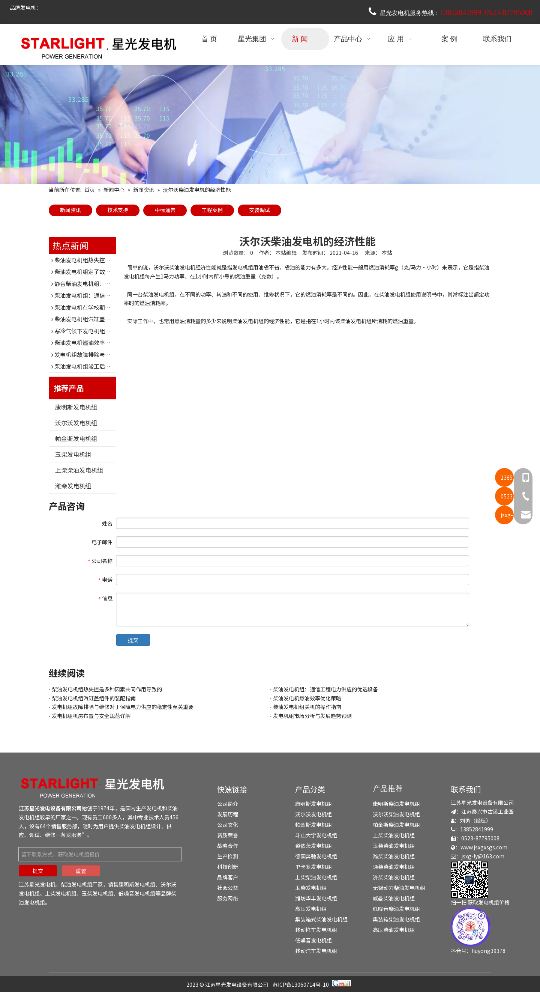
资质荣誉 (227, 835)
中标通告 (165, 210)
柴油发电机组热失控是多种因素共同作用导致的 (113, 260)
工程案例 (212, 210)
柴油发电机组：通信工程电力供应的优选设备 (110, 295)
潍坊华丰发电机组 (316, 898)
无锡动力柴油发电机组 (399, 887)
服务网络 (227, 898)
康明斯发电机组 (76, 406)
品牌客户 (227, 877)
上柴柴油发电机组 (79, 469)
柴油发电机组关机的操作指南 (307, 707)
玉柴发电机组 (73, 454)
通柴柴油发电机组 (394, 866)
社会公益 (227, 887)
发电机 (154, 808)
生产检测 (227, 856)
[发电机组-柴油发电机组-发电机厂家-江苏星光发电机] (94, 787)
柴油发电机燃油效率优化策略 (91, 342)
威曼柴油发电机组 (394, 898)
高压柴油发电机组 (394, 929)
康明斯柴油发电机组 (396, 803)
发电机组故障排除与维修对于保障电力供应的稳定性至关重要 (123, 707)
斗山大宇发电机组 (316, 835)
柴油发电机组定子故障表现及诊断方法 (102, 271)
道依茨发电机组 (313, 845)
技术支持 (117, 210)
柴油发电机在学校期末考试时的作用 (99, 307)
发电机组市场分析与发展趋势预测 (312, 716)
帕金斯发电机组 (76, 438)
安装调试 (259, 210)
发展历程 (227, 814)
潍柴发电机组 (73, 485)
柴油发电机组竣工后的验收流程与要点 (102, 366)
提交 (133, 640)
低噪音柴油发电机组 (396, 908)
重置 (81, 871)
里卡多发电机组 (313, 866)
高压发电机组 (311, 908)
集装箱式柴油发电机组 (321, 919)
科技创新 (227, 866)
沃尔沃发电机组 (76, 422)
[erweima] (469, 879)
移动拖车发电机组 (316, 929)
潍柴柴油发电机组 (394, 856)
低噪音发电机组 (136, 893)
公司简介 (227, 803)
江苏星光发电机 (37, 884)
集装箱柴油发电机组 (396, 919)
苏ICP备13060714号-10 (301, 984)
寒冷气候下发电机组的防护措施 (93, 331)
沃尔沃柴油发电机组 (396, 814)
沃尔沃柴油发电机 (174, 267)
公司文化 (227, 824)
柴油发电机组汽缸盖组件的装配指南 (99, 319)
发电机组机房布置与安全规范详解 (91, 716)
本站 (387, 252)
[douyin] (470, 927)
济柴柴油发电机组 (394, 877)
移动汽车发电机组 (316, 950)
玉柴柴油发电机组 (394, 845)
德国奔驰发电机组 (316, 856)
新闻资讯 (70, 210)
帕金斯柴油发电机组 (396, 824)
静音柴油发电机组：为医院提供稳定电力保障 (110, 284)
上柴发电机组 (60, 893)
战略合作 (227, 845)
